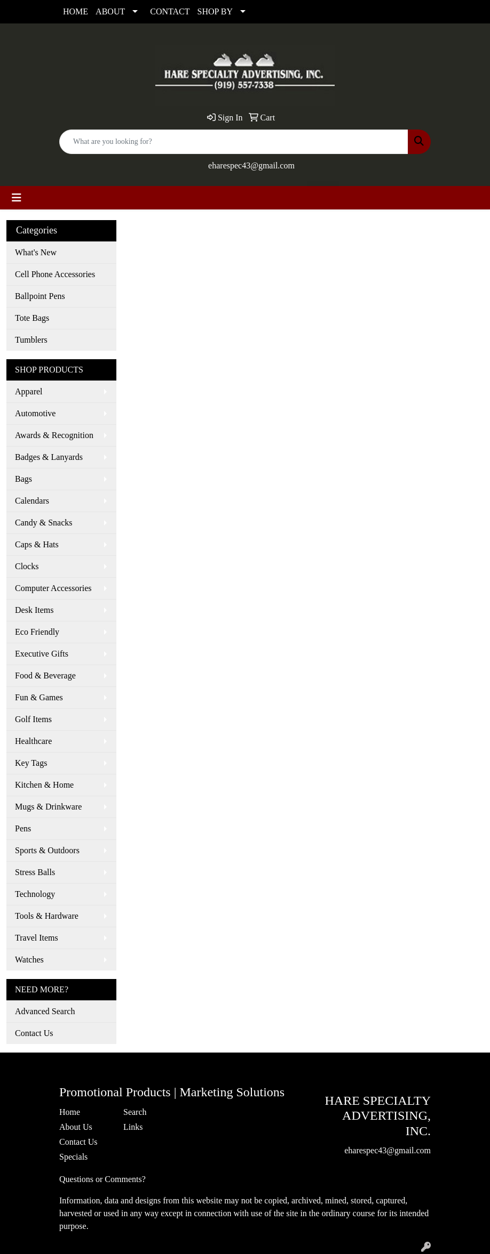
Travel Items (36, 937)
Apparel (29, 391)
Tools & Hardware (46, 915)
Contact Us (34, 1033)
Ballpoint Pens (40, 296)
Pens (23, 828)
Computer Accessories (53, 588)
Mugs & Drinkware (48, 806)
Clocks (26, 566)
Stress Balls (35, 872)
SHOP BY (215, 11)
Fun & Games (39, 697)
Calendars (32, 500)
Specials (73, 1156)
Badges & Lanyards (49, 457)
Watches (29, 959)
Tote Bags (32, 317)
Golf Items (33, 719)
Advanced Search (45, 1011)
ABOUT (110, 11)
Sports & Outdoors (47, 850)
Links (133, 1126)
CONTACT (169, 11)
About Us (75, 1126)
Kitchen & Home (44, 784)
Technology (35, 894)
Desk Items (34, 609)
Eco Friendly (37, 631)
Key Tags (31, 762)
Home (69, 1112)
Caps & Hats (37, 544)
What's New (36, 252)
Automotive (35, 413)
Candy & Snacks (44, 522)
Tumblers (31, 339)
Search (135, 1112)
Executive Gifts (41, 653)
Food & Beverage (45, 675)
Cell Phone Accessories (55, 274)
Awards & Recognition (54, 435)
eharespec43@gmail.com (251, 165)
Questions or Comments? (102, 1179)
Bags (23, 478)
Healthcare (33, 741)
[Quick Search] (233, 142)
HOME (75, 11)
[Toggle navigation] (16, 197)
